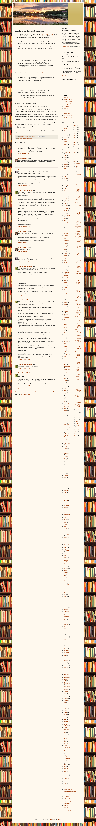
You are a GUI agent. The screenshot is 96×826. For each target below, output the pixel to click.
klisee (65, 401)
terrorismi (66, 715)
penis (65, 555)
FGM (65, 264)
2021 (75, 135)
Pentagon (66, 557)
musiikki (65, 507)
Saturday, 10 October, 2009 (24, 165)
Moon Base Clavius (68, 99)
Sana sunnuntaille (66, 640)
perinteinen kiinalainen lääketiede (66, 560)
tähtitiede (66, 695)
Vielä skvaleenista (78, 181)
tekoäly (65, 710)
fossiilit (65, 266)
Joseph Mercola (67, 351)
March (77, 423)
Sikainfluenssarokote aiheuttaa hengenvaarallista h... (78, 239)
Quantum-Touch (67, 588)
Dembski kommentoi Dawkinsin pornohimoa (78, 383)
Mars (65, 482)
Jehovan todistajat (65, 346)
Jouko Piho (66, 354)
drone (65, 220)
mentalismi (66, 490)
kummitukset (66, 424)
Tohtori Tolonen (67, 721)
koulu (65, 408)
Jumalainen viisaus (66, 364)
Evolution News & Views (47, 34)
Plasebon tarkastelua (78, 287)
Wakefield (66, 773)
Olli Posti (66, 528)
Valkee (65, 750)
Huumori (65, 308)
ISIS (64, 334)
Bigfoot (65, 188)
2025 (75, 127)
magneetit (66, 475)
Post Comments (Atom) (26, 394)
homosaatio (66, 296)
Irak (64, 332)
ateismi (65, 166)
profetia (65, 572)
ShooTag (65, 663)
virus (65, 766)
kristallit (65, 415)
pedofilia (65, 547)
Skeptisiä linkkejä (67, 113)
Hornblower (66, 300)
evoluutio (27, 138)
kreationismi (66, 412)
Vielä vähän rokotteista (78, 209)
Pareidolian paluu (77, 283)
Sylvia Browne (67, 686)
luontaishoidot (67, 462)
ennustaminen (66, 240)
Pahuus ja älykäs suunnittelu (78, 331)
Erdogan (65, 245)
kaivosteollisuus (67, 369)
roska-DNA (66, 624)
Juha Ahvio (66, 358)
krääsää (65, 410)
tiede (65, 719)
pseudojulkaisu (67, 577)
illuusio (65, 319)
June (77, 417)
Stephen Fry (66, 677)
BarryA (65, 178)
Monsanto (66, 502)
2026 (75, 125)
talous (65, 702)
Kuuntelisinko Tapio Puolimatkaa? (78, 296)
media (65, 486)
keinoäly (65, 380)
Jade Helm (66, 341)
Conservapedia (67, 200)
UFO (65, 732)
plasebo (65, 566)
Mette (19, 169)
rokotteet (65, 621)
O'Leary (65, 524)
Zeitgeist (65, 783)
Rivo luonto (66, 611)
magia (65, 473)
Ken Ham (66, 386)
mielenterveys (67, 494)
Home (36, 391)
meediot (65, 488)
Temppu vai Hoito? (77, 280)
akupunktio (66, 135)
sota (64, 670)
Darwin (19, 138)
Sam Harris (66, 637)
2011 (75, 157)
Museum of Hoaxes (68, 101)
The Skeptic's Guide (68, 115)
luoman (50, 819)
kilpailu (65, 390)
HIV (64, 289)
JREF (65, 356)
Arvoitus (65, 162)
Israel (65, 338)
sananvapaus (66, 643)
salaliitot (65, 636)
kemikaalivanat (67, 383)
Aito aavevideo (78, 358)
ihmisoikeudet (67, 314)
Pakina (65, 539)
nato (64, 510)
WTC (65, 781)
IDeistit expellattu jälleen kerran (78, 342)
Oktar (65, 526)
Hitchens (65, 287)
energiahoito (66, 235)
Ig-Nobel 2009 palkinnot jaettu (77, 397)
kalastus (65, 372)
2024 (75, 129)
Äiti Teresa (66, 134)
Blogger (59, 819)
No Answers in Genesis (68, 801)
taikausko (66, 698)
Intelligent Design (66, 328)
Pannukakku (66, 540)
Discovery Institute (68, 794)
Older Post (55, 391)
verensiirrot (66, 756)
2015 (75, 148)
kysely (65, 441)
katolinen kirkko (66, 378)
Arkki (65, 159)
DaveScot (66, 205)
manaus (65, 477)
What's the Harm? (67, 119)
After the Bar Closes (68, 789)
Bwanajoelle (40, 72)
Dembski (65, 212)
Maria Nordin (66, 479)
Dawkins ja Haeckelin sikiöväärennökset (78, 347)
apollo (65, 155)
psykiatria (66, 580)
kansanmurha (66, 374)
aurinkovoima (66, 169)
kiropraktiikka (67, 397)
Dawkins (23, 138)
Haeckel (30, 138)
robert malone (66, 616)
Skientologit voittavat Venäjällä (77, 405)
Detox (65, 218)
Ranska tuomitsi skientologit (78, 204)
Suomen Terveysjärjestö (67, 683)
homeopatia (66, 293)
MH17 (65, 492)
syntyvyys (66, 691)
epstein (65, 243)
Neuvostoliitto (67, 514)
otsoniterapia (66, 530)
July (77, 415)
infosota (65, 324)
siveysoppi (66, 665)
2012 (65, 125)
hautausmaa (66, 284)
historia (65, 285)
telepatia (65, 712)
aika (64, 132)
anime (65, 146)
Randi (65, 594)
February (78, 425)
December (78, 163)
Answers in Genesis (66, 150)
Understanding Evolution (69, 810)
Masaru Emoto (67, 483)
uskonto (65, 745)
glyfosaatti (66, 275)
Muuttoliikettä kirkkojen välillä (78, 275)
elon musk (66, 233)
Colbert (65, 198)
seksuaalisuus (66, 657)
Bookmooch (66, 192)
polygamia (66, 570)
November (78, 166)
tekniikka (66, 708)
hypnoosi (65, 309)
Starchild (65, 672)
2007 (75, 433)
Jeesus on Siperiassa (78, 377)
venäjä (65, 755)
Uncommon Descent (66, 736)
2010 (75, 159)
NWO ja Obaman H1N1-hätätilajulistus (78, 222)
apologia (65, 157)
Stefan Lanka (66, 674)
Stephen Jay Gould (66, 680)
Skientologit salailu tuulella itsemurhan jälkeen (78, 229)
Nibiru (65, 517)
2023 (75, 131)
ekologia (65, 224)
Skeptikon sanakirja (68, 112)
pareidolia (66, 542)
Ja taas (65, 339)
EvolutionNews (67, 796)
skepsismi (66, 669)
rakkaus (65, 592)
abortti (65, 126)
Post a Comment (20, 388)
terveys (65, 717)
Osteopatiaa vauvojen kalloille (77, 196)
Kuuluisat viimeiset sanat (67, 436)
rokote (65, 619)
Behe (65, 180)
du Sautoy (66, 222)
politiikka (66, 568)
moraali (65, 503)
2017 (75, 144)
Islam (65, 336)
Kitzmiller (66, 400)
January (77, 429)
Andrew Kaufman (66, 143)
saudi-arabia (66, 650)
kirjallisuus (66, 393)
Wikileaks (66, 776)
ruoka (65, 628)
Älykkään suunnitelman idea (70, 791)
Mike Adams (66, 497)
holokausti (66, 291)
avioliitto (65, 176)
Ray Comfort (66, 603)
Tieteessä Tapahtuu (68, 117)
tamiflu (65, 704)
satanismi (66, 648)
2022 (75, 133)
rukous (65, 626)
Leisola (65, 448)
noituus (65, 519)
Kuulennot (66, 433)
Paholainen (66, 537)
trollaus (65, 727)
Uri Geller (66, 743)
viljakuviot (66, 764)
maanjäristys (66, 471)
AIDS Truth (66, 97)
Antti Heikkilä (67, 152)
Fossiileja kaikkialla (78, 401)
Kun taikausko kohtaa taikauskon (78, 190)
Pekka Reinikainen (66, 550)
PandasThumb (67, 803)
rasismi (65, 598)
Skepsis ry (66, 108)
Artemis (65, 161)
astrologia (66, 164)
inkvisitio (66, 326)
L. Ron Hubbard (67, 443)
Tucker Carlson (67, 729)
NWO (65, 522)
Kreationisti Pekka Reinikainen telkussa (78, 372)
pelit (64, 553)
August (77, 412)
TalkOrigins (66, 805)
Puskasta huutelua (65, 582)
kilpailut (65, 392)
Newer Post (17, 391)
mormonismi (66, 505)
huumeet (65, 306)
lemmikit (65, 450)
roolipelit (65, 622)
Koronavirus (66, 403)
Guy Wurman (66, 277)
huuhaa (65, 304)
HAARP (65, 280)
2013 (75, 152)
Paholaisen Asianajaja (23, 158)
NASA (65, 509)
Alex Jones (66, 137)
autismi (65, 173)
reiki (65, 606)
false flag (66, 257)
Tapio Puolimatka (66, 706)
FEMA (65, 260)
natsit (65, 512)
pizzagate (66, 565)
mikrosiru (66, 500)
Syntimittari (66, 689)
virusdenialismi (67, 768)
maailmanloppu (67, 468)
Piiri (64, 563)
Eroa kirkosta (66, 246)
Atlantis (65, 168)
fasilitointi (66, 258)
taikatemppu (66, 696)
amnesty (65, 141)
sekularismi (66, 660)
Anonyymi (66, 147)
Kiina (65, 388)
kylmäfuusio (66, 439)
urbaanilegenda (67, 738)
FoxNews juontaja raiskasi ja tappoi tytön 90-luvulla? (78, 364)
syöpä (65, 693)
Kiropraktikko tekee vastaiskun (78, 313)
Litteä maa (66, 456)
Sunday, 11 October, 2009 (23, 261)
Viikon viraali (66, 761)
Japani (65, 343)
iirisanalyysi (66, 317)
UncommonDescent (68, 809)
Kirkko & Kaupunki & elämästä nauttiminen (78, 320)
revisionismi (66, 609)
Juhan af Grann (67, 360)
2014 (75, 150)
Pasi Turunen (66, 544)
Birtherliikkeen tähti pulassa (78, 309)
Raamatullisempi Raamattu (78, 337)
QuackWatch (66, 106)
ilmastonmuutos (67, 321)
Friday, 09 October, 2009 (23, 153)
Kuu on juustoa (77, 200)
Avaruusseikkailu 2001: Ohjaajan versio (78, 254)
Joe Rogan (66, 348)
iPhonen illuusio (77, 234)
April (77, 421)
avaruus (65, 174)
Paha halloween (78, 185)
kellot (65, 382)
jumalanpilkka (67, 366)
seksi (65, 655)
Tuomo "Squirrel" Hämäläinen (25, 190)
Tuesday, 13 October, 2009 (24, 359)
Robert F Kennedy (65, 614)
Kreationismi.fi (67, 798)
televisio (65, 714)
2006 (75, 435)
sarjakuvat (66, 647)
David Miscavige (66, 208)
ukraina (65, 734)
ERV (65, 249)
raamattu (65, 591)
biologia (65, 190)
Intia (65, 330)
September (78, 409)
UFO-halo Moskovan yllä (78, 326)
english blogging (65, 238)
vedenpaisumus (67, 752)
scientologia (66, 652)
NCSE (65, 800)
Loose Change (67, 459)
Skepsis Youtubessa (68, 110)
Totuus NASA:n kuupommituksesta (78, 353)
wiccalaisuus (66, 775)
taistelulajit (66, 700)
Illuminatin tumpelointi (78, 291)
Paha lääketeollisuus (67, 533)
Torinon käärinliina (66, 725)
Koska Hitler (66, 406)
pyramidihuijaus (67, 584)
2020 (75, 137)
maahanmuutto (67, 465)
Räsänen (65, 596)
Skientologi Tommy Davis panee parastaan (77, 214)
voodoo (65, 771)
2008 (75, 431)
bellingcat (66, 181)
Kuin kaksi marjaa (66, 420)
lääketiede (66, 446)
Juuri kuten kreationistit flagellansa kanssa (43, 207)
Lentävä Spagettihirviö (67, 452)
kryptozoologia (67, 416)
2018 (75, 142)
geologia (65, 270)
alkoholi (65, 139)
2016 (75, 146)
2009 (75, 161)
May (77, 419)
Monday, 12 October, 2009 (24, 295)
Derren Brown (67, 215)
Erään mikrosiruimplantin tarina (78, 391)
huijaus (65, 302)
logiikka (65, 458)
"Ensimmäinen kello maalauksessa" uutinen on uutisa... (78, 268)
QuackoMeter (66, 104)
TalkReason (66, 807)
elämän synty (66, 225)
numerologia (66, 521)
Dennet (65, 213)
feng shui (66, 262)
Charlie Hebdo (67, 193)
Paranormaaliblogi (67, 103)
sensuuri (65, 662)
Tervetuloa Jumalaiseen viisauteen (69, 75)
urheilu (65, 741)
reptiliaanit (66, 607)
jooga (65, 350)
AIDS (65, 130)
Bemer (65, 183)
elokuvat (65, 231)
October (77, 169)
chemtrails (66, 196)
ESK (65, 251)
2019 (75, 140)
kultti (65, 423)
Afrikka (65, 128)
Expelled (65, 255)
